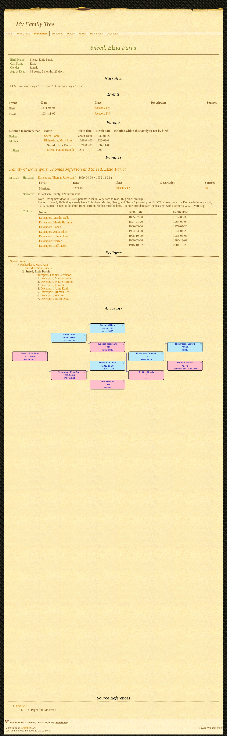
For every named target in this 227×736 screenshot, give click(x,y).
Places (71, 33)
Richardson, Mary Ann (58, 140)
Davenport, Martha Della (54, 217)
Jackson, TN (102, 107)
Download (112, 33)
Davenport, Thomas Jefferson (56, 177)
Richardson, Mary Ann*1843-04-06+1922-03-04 (68, 375)
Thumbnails (96, 33)
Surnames (57, 33)
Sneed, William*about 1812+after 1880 (107, 328)
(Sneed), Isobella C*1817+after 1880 (107, 347)
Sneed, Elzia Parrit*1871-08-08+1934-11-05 (30, 356)
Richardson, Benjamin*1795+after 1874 (146, 356)
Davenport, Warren (50, 241)
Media (82, 33)
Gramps (25, 727)
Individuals (40, 33)
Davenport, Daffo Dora (53, 245)
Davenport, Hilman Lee (53, 236)
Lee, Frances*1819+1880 (107, 384)
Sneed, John (51, 135)
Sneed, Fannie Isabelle (60, 149)
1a (206, 187)
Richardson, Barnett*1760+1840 (185, 347)
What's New (23, 33)
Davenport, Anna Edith (53, 231)
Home (9, 33)
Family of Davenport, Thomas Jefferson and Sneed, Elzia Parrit (67, 169)
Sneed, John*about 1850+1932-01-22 (68, 337)
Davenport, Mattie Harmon (55, 222)
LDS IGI (21, 706)
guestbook (61, 722)
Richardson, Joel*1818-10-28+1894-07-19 (107, 365)
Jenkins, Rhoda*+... (146, 375)
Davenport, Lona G (51, 227)
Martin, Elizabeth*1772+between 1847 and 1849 (185, 365)
